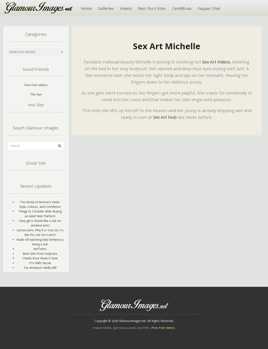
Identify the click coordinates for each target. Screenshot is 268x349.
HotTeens (40, 249)
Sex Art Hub (165, 117)
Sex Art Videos (216, 62)
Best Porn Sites (152, 8)
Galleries (106, 8)
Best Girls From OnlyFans (40, 254)
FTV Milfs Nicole (40, 263)
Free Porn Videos (36, 85)
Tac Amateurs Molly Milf (40, 268)
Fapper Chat (209, 8)
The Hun (36, 94)
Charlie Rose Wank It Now (40, 258)
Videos (126, 8)
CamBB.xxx (182, 8)
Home (86, 8)
